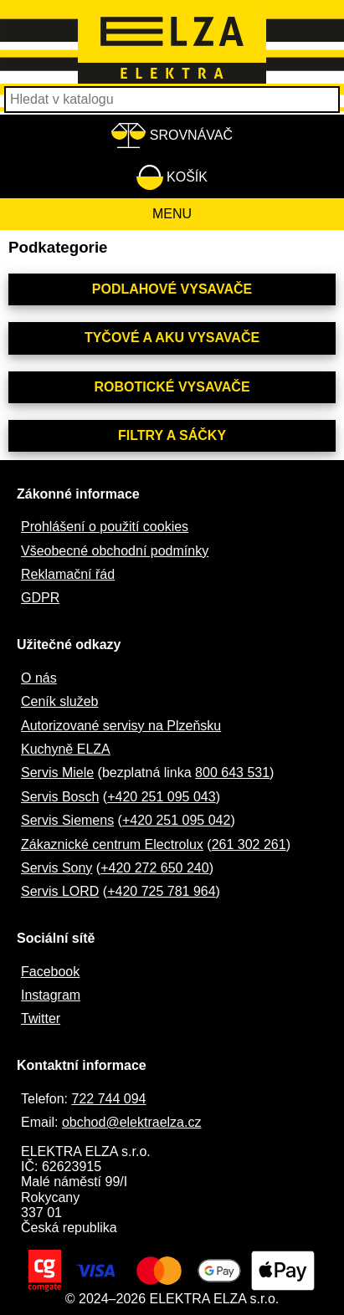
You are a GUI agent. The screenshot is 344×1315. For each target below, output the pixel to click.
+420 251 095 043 (161, 797)
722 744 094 (108, 1099)
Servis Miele (57, 772)
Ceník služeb (60, 701)
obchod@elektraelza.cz (132, 1122)
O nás (39, 678)
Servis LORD (60, 891)
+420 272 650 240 (154, 868)
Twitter (40, 1018)
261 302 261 (249, 844)
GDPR (40, 598)
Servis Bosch (60, 797)
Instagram (50, 995)
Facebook (50, 972)
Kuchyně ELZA (65, 749)
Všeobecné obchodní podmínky (114, 551)
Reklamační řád (68, 574)
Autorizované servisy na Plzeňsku (121, 726)
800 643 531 (232, 772)
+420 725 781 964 (161, 891)
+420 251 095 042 (176, 820)
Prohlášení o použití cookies (104, 526)
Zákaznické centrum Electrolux (112, 844)
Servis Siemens (67, 820)
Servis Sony (56, 868)
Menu (172, 214)
